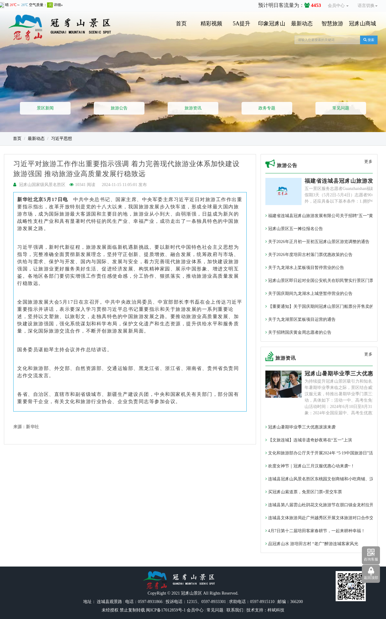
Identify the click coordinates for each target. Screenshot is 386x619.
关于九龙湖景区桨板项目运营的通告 (300, 319)
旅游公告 (119, 108)
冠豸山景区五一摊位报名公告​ (294, 228)
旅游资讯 (193, 108)
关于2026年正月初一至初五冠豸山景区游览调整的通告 (317, 241)
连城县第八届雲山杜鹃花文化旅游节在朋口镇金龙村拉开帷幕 (323, 505)
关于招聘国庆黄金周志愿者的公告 (298, 332)
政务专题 (266, 108)
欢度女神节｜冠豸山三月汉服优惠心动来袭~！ (310, 466)
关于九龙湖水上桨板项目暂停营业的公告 (304, 267)
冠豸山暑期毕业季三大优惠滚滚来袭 (300, 427)
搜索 (368, 40)
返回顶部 (371, 578)
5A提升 (241, 24)
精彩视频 (211, 24)
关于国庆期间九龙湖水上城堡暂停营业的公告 (309, 293)
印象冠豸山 (271, 24)
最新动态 (302, 24)
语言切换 (368, 5)
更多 (368, 161)
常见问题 (340, 108)
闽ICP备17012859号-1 (165, 610)
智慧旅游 (332, 24)
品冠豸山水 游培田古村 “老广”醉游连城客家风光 (311, 544)
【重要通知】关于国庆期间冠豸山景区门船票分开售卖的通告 (323, 306)
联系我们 (234, 610)
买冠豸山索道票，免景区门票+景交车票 (303, 492)
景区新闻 (45, 108)
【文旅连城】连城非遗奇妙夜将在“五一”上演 (308, 440)
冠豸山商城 (362, 24)
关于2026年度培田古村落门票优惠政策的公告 (309, 254)
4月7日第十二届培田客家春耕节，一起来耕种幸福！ (315, 531)
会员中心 (338, 5)
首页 (181, 24)
